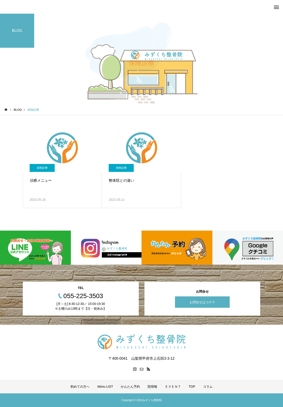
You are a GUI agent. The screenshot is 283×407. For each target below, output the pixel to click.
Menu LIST (105, 386)
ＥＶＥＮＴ (173, 386)
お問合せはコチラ (202, 302)
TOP (192, 386)
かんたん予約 (130, 386)
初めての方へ (80, 386)
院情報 (152, 386)
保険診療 (42, 167)
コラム (208, 386)
